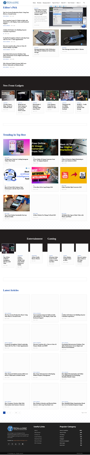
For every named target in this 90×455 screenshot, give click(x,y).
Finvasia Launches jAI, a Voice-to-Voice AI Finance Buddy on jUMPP (14, 46)
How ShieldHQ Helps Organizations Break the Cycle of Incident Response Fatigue (73, 404)
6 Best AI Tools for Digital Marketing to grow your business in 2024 (72, 160)
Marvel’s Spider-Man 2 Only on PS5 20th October (82, 260)
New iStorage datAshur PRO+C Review (73, 49)
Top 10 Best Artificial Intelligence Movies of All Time (6, 260)
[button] (84, 3)
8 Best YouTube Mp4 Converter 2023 (72, 187)
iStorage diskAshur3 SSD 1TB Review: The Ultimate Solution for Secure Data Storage (44, 51)
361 (16, 413)
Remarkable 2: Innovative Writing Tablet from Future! (37, 107)
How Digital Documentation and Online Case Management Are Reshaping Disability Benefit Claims (72, 375)
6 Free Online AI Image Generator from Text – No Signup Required (44, 160)
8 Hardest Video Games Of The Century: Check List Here (53, 260)
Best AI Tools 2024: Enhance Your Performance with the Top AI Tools (14, 188)
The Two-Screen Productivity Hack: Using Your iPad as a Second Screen (16, 13)
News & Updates (6, 25)
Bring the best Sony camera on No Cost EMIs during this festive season (22, 107)
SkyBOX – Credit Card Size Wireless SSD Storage (82, 107)
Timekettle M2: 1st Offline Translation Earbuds (66, 107)
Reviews (36, 8)
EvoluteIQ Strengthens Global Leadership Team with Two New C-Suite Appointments (16, 38)
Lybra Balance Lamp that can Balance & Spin (52, 106)
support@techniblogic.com (20, 441)
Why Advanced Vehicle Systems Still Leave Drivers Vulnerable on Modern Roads (14, 64)
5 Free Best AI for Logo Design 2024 (43, 187)
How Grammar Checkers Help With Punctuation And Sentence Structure (15, 404)
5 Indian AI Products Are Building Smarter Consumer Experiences (14, 30)
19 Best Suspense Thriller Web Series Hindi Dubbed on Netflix (21, 261)
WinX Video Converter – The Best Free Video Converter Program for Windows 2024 (40, 12)
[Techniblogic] (18, 429)
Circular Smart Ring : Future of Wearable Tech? (7, 106)
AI (3, 33)
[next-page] (19, 413)
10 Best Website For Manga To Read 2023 (44, 215)
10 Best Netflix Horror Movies (36, 258)
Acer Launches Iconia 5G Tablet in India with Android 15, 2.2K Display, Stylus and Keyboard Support (16, 22)
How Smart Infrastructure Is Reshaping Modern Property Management (44, 374)
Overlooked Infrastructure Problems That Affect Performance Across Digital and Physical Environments (16, 55)
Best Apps (7, 157)
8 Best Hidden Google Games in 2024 (67, 259)
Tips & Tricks (6, 16)
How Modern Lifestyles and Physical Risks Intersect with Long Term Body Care (44, 404)
